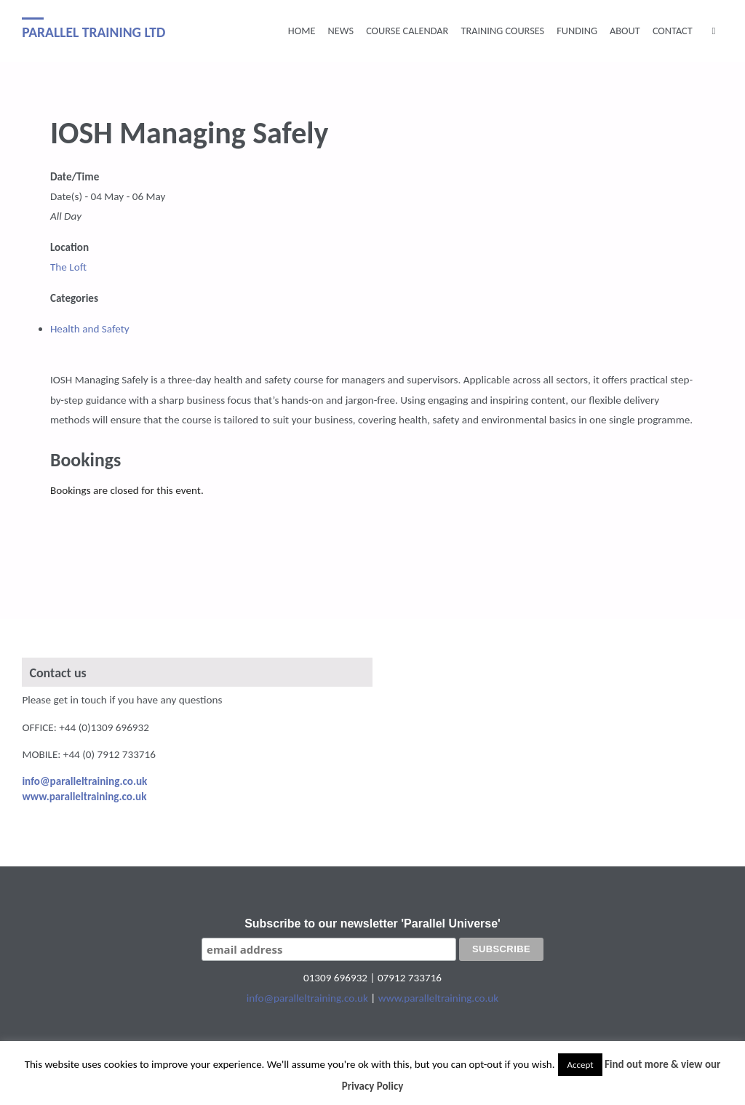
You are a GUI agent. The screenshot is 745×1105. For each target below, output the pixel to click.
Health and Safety (90, 328)
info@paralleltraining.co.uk (307, 998)
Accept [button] (580, 1064)
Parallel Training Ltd (94, 31)
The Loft (68, 267)
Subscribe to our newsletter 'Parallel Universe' (372, 923)
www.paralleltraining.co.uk (438, 998)
